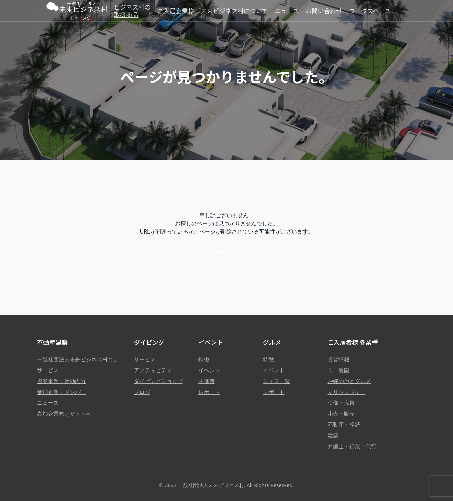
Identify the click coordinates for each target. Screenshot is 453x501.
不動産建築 (52, 342)
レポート (209, 392)
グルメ (272, 342)
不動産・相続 (344, 424)
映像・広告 (341, 403)
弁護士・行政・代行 (352, 446)
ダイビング (149, 342)
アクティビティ (153, 370)
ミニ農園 (338, 370)
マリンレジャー (347, 392)
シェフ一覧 (276, 381)
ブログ (142, 392)
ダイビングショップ (158, 381)
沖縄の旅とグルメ (349, 381)
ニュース (48, 403)
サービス (48, 370)
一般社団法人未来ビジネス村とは (78, 359)
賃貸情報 (338, 359)
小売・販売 (341, 413)
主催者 (206, 381)
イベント (210, 342)
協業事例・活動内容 (61, 381)
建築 (333, 435)
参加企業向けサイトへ (64, 413)
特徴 (203, 359)
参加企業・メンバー (61, 392)
